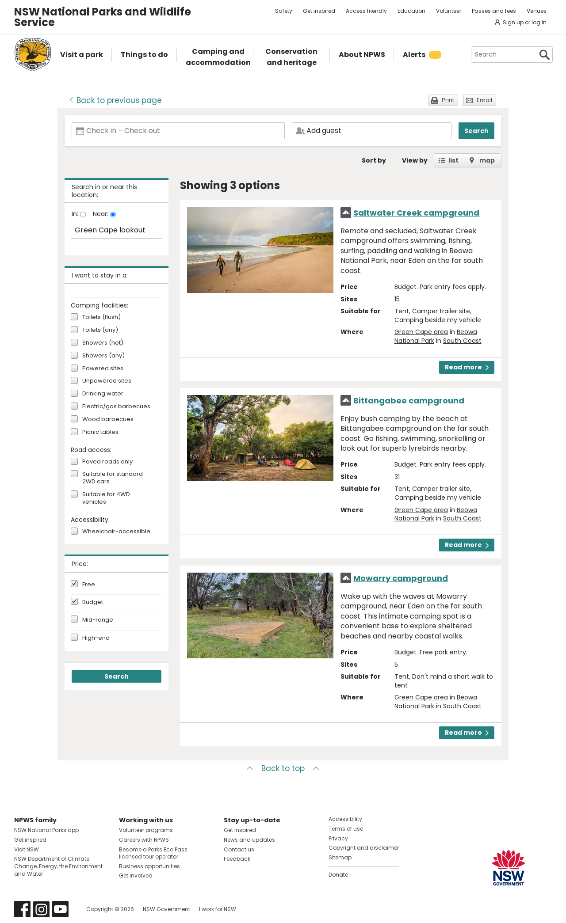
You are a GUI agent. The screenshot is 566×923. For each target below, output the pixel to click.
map (487, 160)
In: (76, 213)
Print (448, 100)
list (453, 160)
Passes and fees (494, 11)
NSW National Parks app (46, 830)
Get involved (136, 875)
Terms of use (346, 828)
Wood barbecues (108, 419)
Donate (338, 874)
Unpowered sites (106, 381)
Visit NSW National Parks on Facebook (22, 909)
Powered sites (102, 368)
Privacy (338, 838)
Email (484, 100)
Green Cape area (421, 331)
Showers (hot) (102, 343)
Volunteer (448, 11)
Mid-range (97, 620)
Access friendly (366, 11)
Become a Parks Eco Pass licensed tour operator (153, 853)
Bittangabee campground (408, 400)
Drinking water (102, 394)
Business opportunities (149, 866)
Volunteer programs (146, 830)
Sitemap (340, 857)
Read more (467, 367)
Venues (537, 11)
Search (476, 130)
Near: (101, 213)
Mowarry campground (400, 578)
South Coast (462, 340)
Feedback (237, 858)
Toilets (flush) (101, 317)
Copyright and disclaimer (364, 847)
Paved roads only (107, 462)
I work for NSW (217, 909)
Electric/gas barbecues (116, 406)
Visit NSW (26, 849)
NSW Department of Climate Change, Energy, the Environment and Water (58, 866)
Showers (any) (103, 356)
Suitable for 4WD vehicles (106, 498)
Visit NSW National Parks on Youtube (60, 909)
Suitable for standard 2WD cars (112, 478)
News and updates (249, 839)
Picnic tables (100, 432)
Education (411, 11)
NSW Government (166, 909)
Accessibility (345, 819)
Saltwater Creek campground (416, 212)
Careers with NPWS (144, 839)
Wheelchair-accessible (116, 532)
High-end (96, 638)
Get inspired (319, 11)
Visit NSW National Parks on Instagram (41, 909)
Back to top (283, 768)
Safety (283, 11)
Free (88, 585)
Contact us (239, 849)
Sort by (374, 160)
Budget (92, 602)
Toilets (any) (100, 330)
